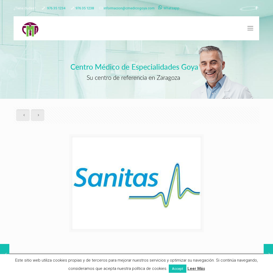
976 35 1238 (84, 8)
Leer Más (196, 268)
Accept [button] (177, 269)
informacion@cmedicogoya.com (129, 8)
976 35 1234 (55, 8)
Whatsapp (168, 8)
